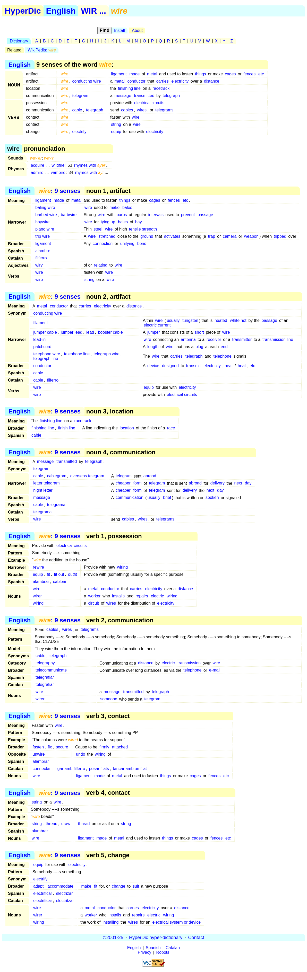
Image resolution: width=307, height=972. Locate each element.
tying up (108, 222)
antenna (188, 339)
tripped (280, 236)
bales (127, 207)
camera (229, 236)
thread (51, 823)
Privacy (144, 952)
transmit (193, 366)
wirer (37, 596)
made (134, 74)
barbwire (68, 215)
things (200, 74)
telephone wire (46, 354)
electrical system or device (176, 922)
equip (116, 131)
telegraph (171, 95)
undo (80, 754)
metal (152, 74)
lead (90, 332)
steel (97, 229)
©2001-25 (113, 937)
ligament (118, 74)
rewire (38, 567)
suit (136, 886)
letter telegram (46, 483)
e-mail (214, 670)
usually (173, 320)
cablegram (56, 476)
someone (108, 699)
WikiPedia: (42, 50)
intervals (156, 215)
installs (118, 596)
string (116, 124)
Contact (196, 937)
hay (138, 222)
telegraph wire (106, 354)
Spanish (153, 948)
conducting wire (86, 81)
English (61, 10)
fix (50, 747)
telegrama (56, 505)
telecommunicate (51, 670)
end (224, 346)
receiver (214, 339)
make (114, 207)
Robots (162, 952)
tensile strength (143, 229)
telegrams (164, 110)
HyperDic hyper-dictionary (155, 937)
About (137, 30)
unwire (39, 754)
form (137, 483)
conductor (136, 81)
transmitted (144, 95)
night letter (43, 490)
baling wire (45, 207)
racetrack (160, 88)
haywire (42, 222)
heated (221, 320)
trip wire (42, 236)
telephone (222, 356)
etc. (253, 366)
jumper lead (71, 332)
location (127, 428)
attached (120, 747)
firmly (104, 747)
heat (229, 366)
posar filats (99, 768)
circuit (93, 603)
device (153, 366)
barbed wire (46, 215)
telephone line (77, 354)
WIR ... (93, 10)
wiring (122, 567)
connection (103, 243)
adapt (38, 886)
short (199, 332)
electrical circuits (149, 103)
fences (249, 74)
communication (129, 498)
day (248, 483)
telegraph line (45, 358)
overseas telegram (87, 476)
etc (261, 74)
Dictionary (19, 41)
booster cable (110, 332)
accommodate (61, 886)
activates (172, 236)
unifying (127, 243)
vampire (58, 172)
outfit (72, 574)
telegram (80, 95)
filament (40, 323)
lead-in (39, 339)
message (122, 95)
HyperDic (23, 10)
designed (170, 366)
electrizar (64, 893)
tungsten (190, 320)
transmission (189, 663)
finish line (66, 428)
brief (167, 498)
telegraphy (45, 663)
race (171, 428)
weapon (251, 236)
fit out (59, 574)
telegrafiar (45, 677)
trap (211, 236)
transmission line (277, 339)
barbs (122, 215)
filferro (41, 258)
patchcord (42, 346)
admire (37, 172)
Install (119, 30)
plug (199, 346)
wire (135, 117)
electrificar (42, 893)
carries (162, 81)
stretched (106, 236)
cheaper (123, 483)
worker (94, 596)
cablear (59, 581)
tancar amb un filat (130, 768)
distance (211, 81)
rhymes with (89, 165)
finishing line (129, 88)
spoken (212, 498)
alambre (42, 251)
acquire (37, 165)
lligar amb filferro (70, 768)
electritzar (65, 900)
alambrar (41, 581)
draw (65, 823)
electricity (180, 81)
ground (146, 236)
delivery (217, 483)
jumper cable (45, 332)
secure (62, 747)
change (118, 886)
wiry (38, 265)
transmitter (242, 339)
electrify (79, 131)
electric (157, 596)
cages (230, 74)
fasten (38, 747)
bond (142, 243)
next (238, 483)
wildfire (58, 165)
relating (100, 265)
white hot (238, 320)
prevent (188, 215)
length (153, 346)
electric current (157, 325)
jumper (153, 332)
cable (77, 110)
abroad (149, 476)
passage (205, 215)
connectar (42, 768)
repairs (141, 596)
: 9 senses (59, 190)
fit (48, 574)
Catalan (173, 948)
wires (142, 110)
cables (127, 110)
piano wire (44, 229)
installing (110, 922)
